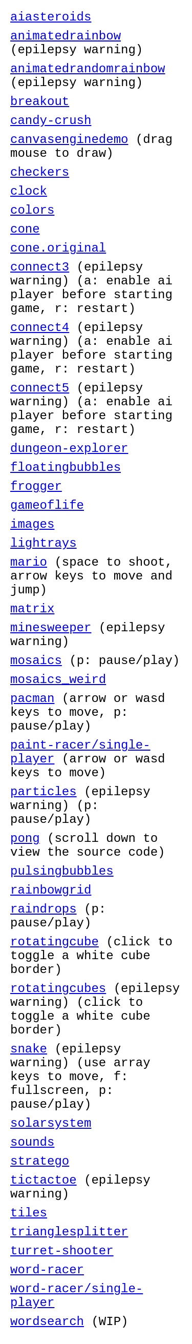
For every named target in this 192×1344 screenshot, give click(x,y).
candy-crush (50, 121)
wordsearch (47, 1322)
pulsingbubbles (62, 871)
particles (43, 792)
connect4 (39, 328)
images (32, 524)
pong (25, 838)
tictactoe (43, 1180)
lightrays (43, 543)
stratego (39, 1161)
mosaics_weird (58, 680)
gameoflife (47, 505)
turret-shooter (62, 1251)
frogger (36, 486)
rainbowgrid (50, 890)
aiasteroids (50, 17)
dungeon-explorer (69, 449)
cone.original (58, 248)
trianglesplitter (69, 1232)
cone (25, 229)
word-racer (47, 1270)
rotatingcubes (58, 989)
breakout (39, 102)
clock (28, 191)
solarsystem (50, 1123)
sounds (32, 1142)
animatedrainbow (65, 36)
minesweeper (50, 628)
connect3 (39, 267)
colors (32, 210)
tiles (28, 1213)
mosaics (36, 661)
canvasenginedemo (69, 140)
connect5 (39, 388)
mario (28, 562)
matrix (32, 609)
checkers (39, 172)
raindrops (43, 909)
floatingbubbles (65, 467)
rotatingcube (54, 942)
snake (28, 1049)
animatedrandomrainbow (87, 69)
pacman (32, 699)
